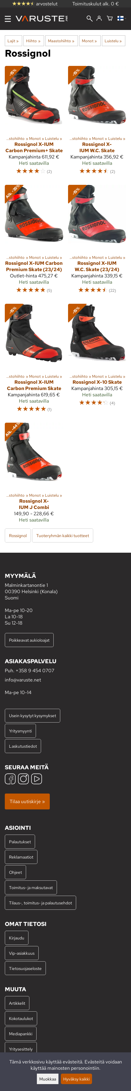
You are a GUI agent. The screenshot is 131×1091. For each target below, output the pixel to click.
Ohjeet (15, 872)
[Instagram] (23, 779)
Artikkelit (17, 1003)
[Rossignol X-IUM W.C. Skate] (97, 123)
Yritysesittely (21, 1049)
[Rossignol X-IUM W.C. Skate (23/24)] (97, 242)
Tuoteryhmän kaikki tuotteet (62, 535)
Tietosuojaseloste (25, 968)
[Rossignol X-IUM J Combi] (34, 475)
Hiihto (33, 40)
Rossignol (18, 535)
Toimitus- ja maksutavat (31, 887)
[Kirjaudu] (99, 18)
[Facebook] (10, 779)
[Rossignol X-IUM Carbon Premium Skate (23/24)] (34, 242)
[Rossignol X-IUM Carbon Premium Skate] (34, 361)
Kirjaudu (16, 938)
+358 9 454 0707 (35, 670)
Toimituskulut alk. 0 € (95, 4)
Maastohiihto (61, 40)
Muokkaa (47, 1079)
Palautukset (20, 841)
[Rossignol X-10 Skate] (97, 361)
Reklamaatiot (21, 857)
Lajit (13, 40)
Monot (89, 40)
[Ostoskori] (110, 19)
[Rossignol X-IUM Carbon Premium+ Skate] (34, 123)
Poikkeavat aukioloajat (29, 640)
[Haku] (90, 19)
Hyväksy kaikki (76, 1079)
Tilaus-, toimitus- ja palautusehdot (40, 903)
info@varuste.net (23, 680)
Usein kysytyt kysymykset (32, 715)
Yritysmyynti (20, 731)
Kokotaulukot (21, 1018)
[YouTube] (36, 779)
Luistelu (113, 40)
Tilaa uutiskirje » (27, 801)
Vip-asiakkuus (21, 953)
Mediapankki (20, 1033)
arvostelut (35, 4)
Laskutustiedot (23, 746)
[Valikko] (8, 19)
